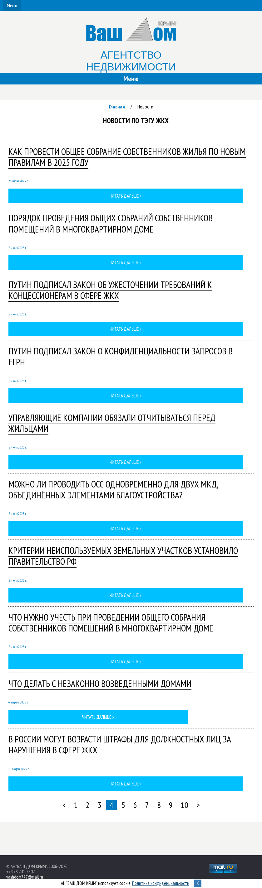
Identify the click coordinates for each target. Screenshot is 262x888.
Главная (117, 106)
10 (184, 805)
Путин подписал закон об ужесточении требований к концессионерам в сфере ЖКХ (110, 290)
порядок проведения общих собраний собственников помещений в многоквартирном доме (110, 223)
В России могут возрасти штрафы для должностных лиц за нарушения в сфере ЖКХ (119, 744)
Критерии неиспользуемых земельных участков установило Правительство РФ (123, 556)
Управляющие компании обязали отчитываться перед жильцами (111, 423)
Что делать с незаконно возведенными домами (99, 683)
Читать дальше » (125, 196)
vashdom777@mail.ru (24, 877)
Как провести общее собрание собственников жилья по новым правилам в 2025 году (127, 157)
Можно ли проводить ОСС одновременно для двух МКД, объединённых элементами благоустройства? (113, 489)
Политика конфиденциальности (160, 883)
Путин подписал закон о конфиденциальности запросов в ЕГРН (120, 356)
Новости (145, 106)
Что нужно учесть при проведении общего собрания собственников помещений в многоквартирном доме (110, 622)
